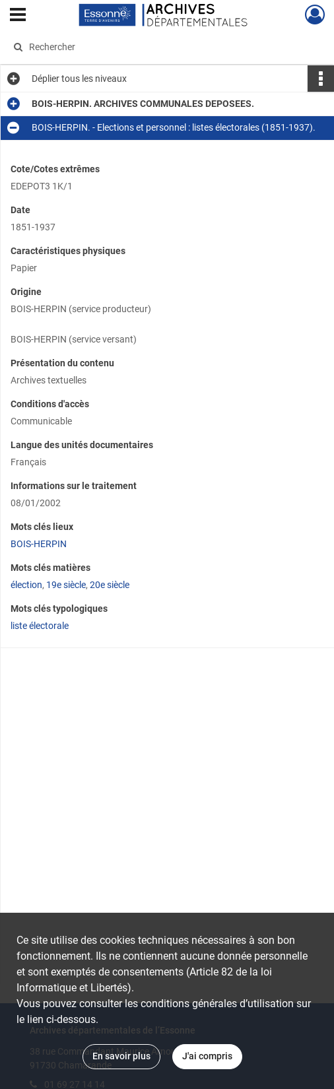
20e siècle (109, 584)
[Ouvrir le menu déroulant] (18, 16)
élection (26, 584)
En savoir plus (121, 1056)
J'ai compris (207, 1056)
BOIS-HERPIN (39, 544)
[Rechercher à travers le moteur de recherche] (159, 47)
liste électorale (40, 625)
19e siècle (66, 584)
